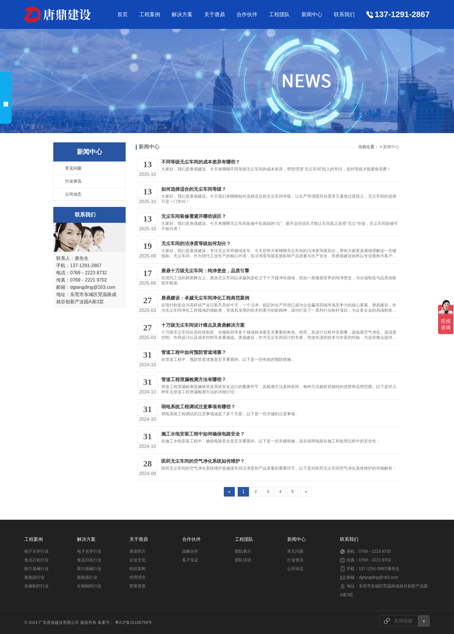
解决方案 (182, 14)
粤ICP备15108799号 (133, 622)
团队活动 (243, 560)
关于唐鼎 (214, 14)
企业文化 (137, 560)
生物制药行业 (36, 586)
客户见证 (190, 560)
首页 (122, 14)
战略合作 (190, 551)
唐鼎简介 (137, 551)
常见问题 (73, 168)
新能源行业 (34, 577)
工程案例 (149, 14)
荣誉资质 (137, 586)
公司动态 (73, 194)
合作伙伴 (247, 14)
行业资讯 (73, 181)
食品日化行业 (36, 560)
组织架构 (137, 568)
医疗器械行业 (36, 568)
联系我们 (344, 14)
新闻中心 (311, 14)
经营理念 (137, 577)
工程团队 (279, 14)
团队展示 (243, 551)
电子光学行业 (36, 551)
